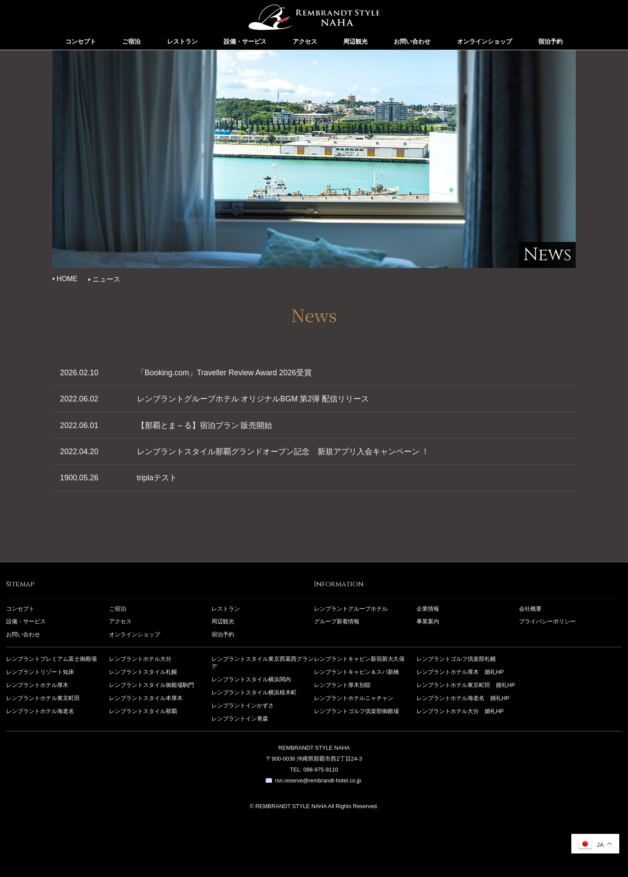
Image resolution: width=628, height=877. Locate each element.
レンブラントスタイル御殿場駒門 (151, 685)
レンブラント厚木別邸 (342, 685)
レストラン (182, 41)
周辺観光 (355, 41)
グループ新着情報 (336, 622)
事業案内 (427, 622)
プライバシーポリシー (547, 622)
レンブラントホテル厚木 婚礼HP (460, 672)
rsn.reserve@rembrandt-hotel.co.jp (318, 781)
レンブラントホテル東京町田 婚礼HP (465, 685)
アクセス (305, 41)
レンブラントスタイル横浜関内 (251, 679)
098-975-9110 (320, 770)
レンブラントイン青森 (240, 718)
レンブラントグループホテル (351, 608)
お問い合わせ (412, 41)
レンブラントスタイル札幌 (143, 672)
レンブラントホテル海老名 (40, 711)
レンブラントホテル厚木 (37, 685)
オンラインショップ (484, 41)
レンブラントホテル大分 (140, 659)
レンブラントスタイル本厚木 (146, 698)
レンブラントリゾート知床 (40, 672)
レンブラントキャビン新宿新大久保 (359, 659)
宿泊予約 (550, 41)
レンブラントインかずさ (243, 705)
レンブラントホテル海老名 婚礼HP (462, 698)
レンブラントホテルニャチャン (353, 698)
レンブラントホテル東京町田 (43, 698)
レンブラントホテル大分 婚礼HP (460, 711)
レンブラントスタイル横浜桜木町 (254, 692)
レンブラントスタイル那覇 (314, 19)
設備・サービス (245, 41)
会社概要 (530, 608)
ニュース (106, 279)
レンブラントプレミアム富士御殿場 (51, 659)
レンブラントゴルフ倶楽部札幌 (456, 659)
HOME (67, 278)
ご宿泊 (131, 41)
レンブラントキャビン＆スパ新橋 (356, 672)
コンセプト (80, 41)
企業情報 (427, 608)
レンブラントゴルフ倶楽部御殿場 (356, 711)
